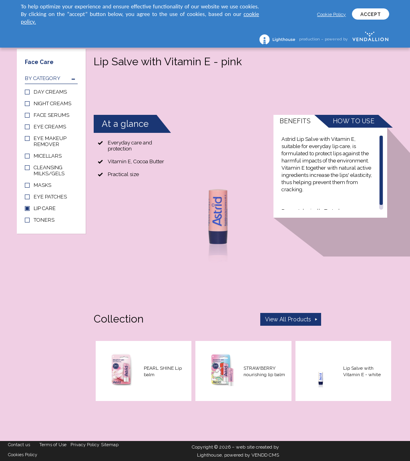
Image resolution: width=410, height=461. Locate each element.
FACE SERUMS (51, 115)
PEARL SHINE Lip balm (163, 371)
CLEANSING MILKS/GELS (49, 170)
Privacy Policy (84, 444)
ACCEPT (370, 14)
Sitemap (110, 444)
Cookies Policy (22, 454)
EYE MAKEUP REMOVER (50, 141)
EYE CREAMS (50, 127)
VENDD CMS (265, 455)
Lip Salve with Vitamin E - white (362, 371)
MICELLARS (48, 156)
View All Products (288, 319)
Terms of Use (52, 444)
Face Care (39, 62)
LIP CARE (45, 208)
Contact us (19, 444)
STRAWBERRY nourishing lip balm (264, 371)
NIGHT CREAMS (52, 103)
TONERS (44, 220)
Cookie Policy (331, 14)
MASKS (42, 185)
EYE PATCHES (50, 197)
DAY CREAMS (50, 92)
